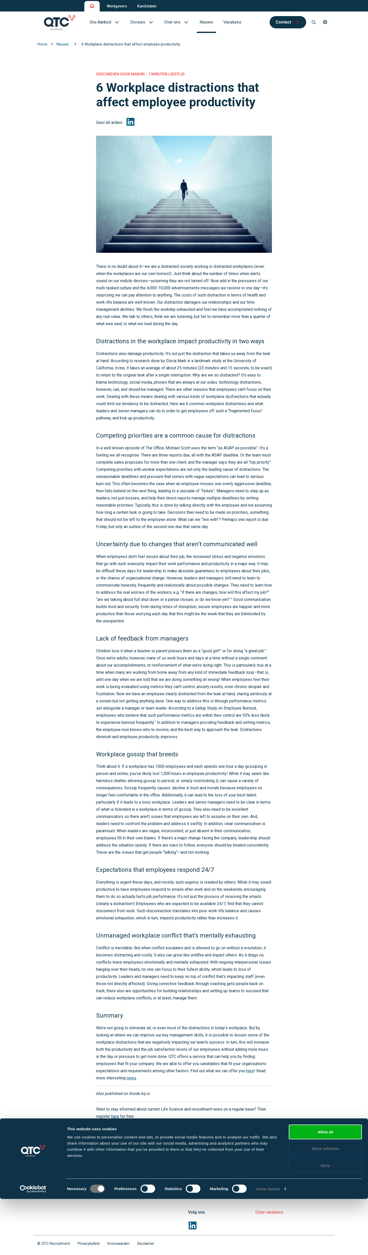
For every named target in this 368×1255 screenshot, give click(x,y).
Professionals (269, 1149)
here (250, 1070)
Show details (268, 1245)
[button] (325, 22)
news (131, 1078)
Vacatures (264, 1160)
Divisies (195, 1171)
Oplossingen (199, 1160)
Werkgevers (117, 6)
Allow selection (325, 1205)
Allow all (325, 1188)
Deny (325, 1221)
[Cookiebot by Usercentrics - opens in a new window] (33, 1245)
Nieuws (63, 44)
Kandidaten (146, 6)
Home (43, 44)
